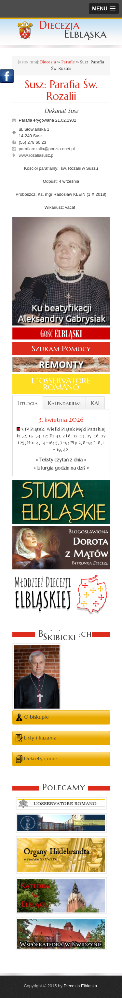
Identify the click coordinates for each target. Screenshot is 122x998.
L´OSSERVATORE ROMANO (61, 384)
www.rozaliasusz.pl (37, 155)
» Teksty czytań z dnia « (61, 460)
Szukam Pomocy (61, 348)
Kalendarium (64, 403)
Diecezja (48, 62)
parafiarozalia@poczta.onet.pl (47, 148)
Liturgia (28, 403)
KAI (95, 403)
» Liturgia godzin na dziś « (61, 468)
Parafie (68, 62)
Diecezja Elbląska (80, 985)
